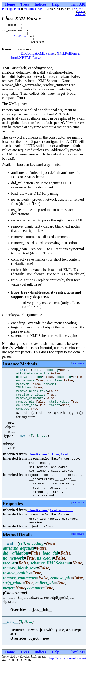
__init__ (23, 374)
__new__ (22, 447)
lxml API (78, 4)
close (54, 466)
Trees (24, 4)
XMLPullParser (68, 57)
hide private (79, 8)
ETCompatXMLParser (38, 57)
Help (55, 4)
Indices (40, 4)
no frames (80, 14)
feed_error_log (62, 523)
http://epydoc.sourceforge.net (67, 672)
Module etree (33, 9)
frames (80, 11)
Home (10, 4)
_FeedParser (20, 38)
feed (64, 466)
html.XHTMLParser (26, 61)
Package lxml (11, 9)
